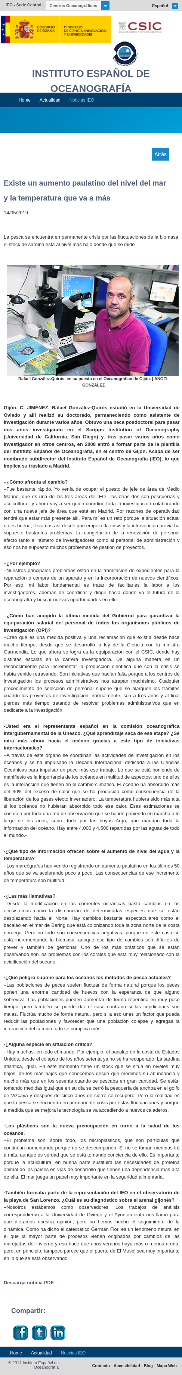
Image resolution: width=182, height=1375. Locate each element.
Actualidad (50, 100)
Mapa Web (167, 1366)
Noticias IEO (82, 100)
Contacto (101, 1366)
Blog (148, 1366)
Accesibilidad (127, 1366)
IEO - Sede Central (23, 5)
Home (25, 100)
